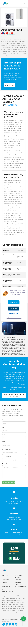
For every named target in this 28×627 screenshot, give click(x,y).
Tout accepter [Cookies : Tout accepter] (13, 302)
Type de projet (6, 456)
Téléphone (5, 442)
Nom (3, 427)
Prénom (4, 420)
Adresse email (6, 449)
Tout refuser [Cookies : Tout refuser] (13, 308)
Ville (3, 434)
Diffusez (16, 619)
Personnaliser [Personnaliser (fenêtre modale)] (13, 313)
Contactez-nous (9, 85)
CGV (8, 621)
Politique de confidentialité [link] (14, 318)
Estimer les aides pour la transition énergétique (14, 395)
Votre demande (7, 464)
